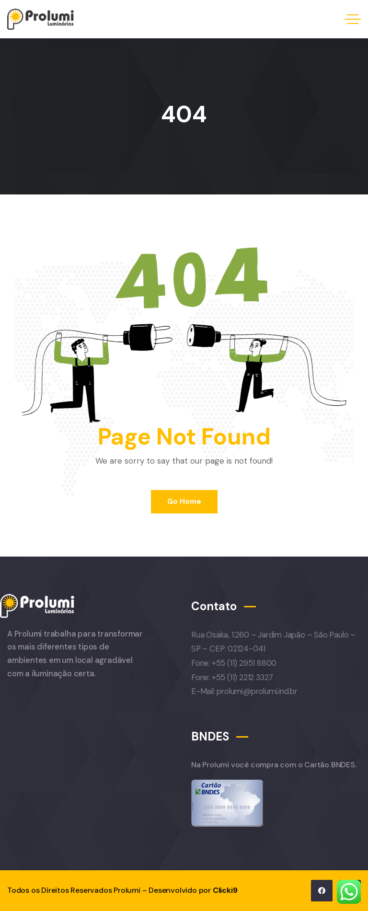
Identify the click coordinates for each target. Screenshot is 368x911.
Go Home (184, 501)
